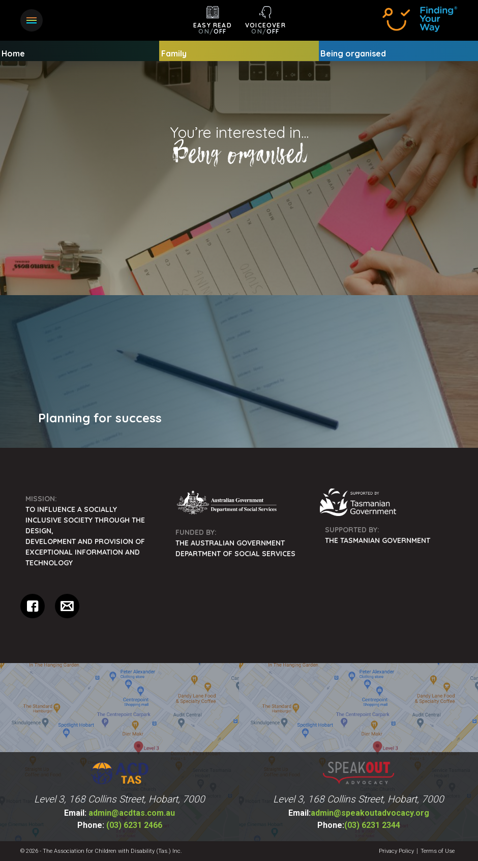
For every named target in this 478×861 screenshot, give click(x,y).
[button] (31, 20)
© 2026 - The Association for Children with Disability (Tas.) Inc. (101, 851)
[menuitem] (239, 371)
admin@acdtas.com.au (119, 813)
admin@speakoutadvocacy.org (358, 813)
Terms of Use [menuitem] (438, 851)
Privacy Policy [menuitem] (396, 851)
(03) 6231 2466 (119, 825)
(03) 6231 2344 (358, 825)
